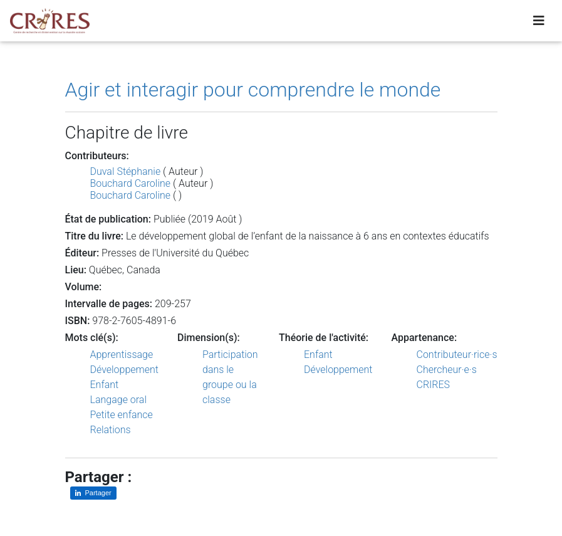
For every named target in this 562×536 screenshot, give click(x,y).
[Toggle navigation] (539, 23)
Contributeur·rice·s (457, 354)
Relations (110, 430)
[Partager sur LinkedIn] (93, 493)
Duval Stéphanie (125, 171)
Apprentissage (122, 354)
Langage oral (118, 400)
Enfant (104, 385)
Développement (124, 370)
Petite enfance (121, 415)
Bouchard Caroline (130, 183)
